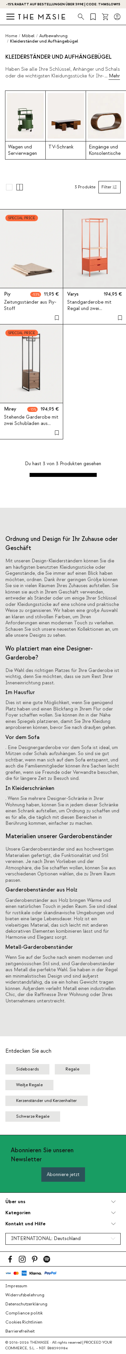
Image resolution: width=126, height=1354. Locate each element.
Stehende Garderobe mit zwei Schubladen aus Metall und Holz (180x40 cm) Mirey (31, 427)
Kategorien (18, 1213)
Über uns (15, 1201)
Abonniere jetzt (63, 1174)
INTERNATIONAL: (46, 1239)
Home (11, 36)
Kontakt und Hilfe (25, 1224)
